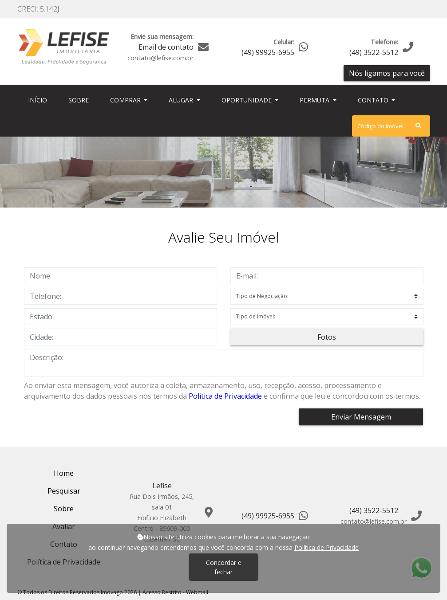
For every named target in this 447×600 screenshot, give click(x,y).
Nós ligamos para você (387, 73)
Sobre (80, 99)
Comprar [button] (126, 100)
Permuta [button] (315, 100)
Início (39, 99)
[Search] (391, 126)
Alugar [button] (182, 100)
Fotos (326, 337)
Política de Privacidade (225, 396)
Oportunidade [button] (247, 100)
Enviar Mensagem (361, 417)
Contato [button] (374, 100)
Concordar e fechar (223, 567)
